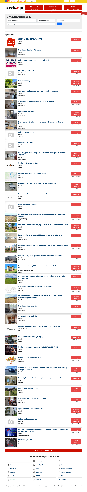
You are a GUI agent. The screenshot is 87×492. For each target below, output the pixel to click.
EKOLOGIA (53, 9)
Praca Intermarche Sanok (27, 204)
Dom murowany (24, 81)
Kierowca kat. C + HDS (26, 142)
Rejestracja (72, 0)
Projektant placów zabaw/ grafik (30, 357)
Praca (10, 465)
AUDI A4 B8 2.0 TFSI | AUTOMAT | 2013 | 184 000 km (37, 184)
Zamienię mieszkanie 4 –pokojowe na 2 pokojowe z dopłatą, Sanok (43, 245)
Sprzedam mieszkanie (26, 112)
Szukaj (59, 24)
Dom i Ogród (38, 465)
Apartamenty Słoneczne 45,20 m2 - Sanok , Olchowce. (38, 91)
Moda (36, 468)
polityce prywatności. (64, 487)
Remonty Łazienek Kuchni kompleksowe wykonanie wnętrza (40, 378)
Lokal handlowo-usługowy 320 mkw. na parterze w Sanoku (40, 235)
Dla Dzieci (12, 472)
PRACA (73, 6)
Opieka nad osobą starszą (28, 419)
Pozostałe (62, 479)
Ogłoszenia (8, 30)
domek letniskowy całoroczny (29, 388)
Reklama (28, 1)
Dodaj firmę (22, 1)
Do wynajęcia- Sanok (26, 71)
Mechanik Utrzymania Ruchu (28, 163)
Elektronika (12, 468)
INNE (53, 12)
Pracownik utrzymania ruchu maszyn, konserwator (37, 194)
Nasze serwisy (76, 483)
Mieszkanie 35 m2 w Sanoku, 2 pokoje (32, 398)
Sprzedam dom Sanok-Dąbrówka (30, 409)
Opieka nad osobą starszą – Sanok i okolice (34, 60)
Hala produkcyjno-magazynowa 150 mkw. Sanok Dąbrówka (40, 256)
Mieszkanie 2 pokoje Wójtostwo (30, 50)
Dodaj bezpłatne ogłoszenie (43, 450)
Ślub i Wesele (38, 476)
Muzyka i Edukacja (65, 472)
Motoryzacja (37, 461)
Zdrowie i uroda (64, 476)
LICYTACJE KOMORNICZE (73, 9)
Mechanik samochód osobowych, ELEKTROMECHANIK (38, 347)
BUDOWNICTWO (34, 9)
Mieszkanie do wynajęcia (27, 306)
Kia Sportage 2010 (25, 440)
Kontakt (81, 483)
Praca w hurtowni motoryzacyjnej (30, 337)
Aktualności (33, 1)
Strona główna (47, 483)
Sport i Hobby (38, 472)
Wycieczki (37, 480)
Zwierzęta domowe (65, 468)
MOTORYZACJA (34, 6)
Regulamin (65, 483)
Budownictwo (64, 465)
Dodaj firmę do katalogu (56, 483)
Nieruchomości (64, 461)
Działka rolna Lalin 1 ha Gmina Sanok (32, 173)
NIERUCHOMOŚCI (53, 6)
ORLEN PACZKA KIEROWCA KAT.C (30, 39)
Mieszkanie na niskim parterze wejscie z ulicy (35, 286)
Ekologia (11, 480)
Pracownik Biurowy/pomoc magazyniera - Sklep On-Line (39, 326)
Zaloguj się (66, 0)
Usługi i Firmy (13, 476)
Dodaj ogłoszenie (14, 1)
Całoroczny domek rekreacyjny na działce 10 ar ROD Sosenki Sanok (43, 225)
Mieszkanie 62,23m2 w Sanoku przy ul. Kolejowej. (36, 101)
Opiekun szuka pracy (26, 132)
